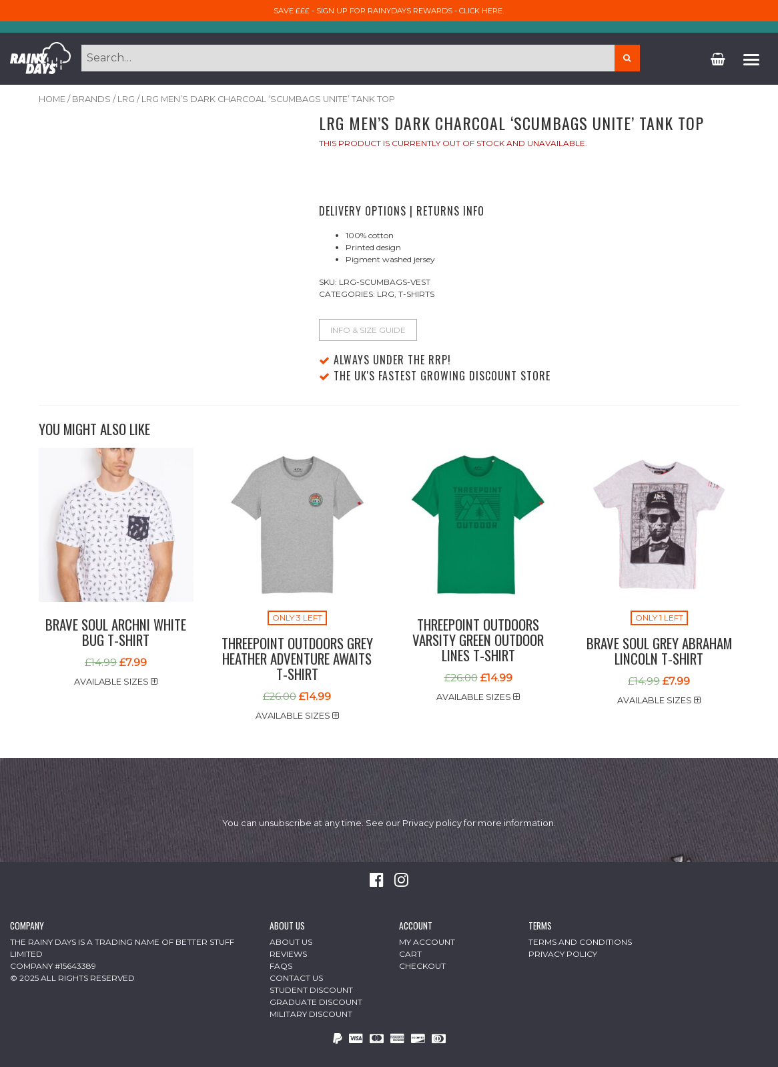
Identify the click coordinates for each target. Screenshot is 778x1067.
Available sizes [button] (115, 682)
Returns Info (450, 211)
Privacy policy (432, 823)
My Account (427, 942)
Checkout (422, 966)
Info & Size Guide (368, 330)
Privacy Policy (562, 954)
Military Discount (311, 1014)
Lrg (126, 99)
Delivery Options (362, 211)
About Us (291, 942)
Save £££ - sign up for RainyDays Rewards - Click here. (389, 10)
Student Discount (311, 990)
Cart (410, 954)
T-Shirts (416, 294)
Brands (91, 99)
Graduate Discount (316, 1002)
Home (52, 99)
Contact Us (296, 978)
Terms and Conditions (580, 942)
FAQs (281, 966)
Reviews (288, 954)
